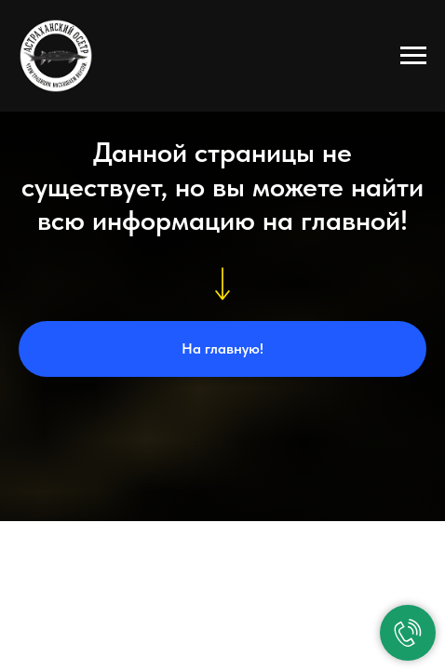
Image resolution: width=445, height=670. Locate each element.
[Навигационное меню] (413, 56)
